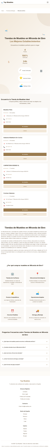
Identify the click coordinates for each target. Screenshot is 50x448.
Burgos (25, 436)
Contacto (25, 391)
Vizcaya (25, 414)
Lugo (25, 421)
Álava (25, 419)
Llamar (25, 130)
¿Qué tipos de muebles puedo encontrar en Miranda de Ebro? (19, 341)
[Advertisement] (25, 27)
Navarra (25, 416)
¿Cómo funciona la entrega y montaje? (14, 358)
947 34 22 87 (9, 174)
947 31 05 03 (8, 118)
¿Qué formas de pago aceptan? (12, 364)
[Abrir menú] (47, 2)
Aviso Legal (25, 394)
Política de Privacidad (25, 396)
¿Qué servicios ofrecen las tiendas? (13, 353)
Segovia (25, 433)
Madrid (25, 428)
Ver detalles (25, 126)
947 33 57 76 (9, 146)
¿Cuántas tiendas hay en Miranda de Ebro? (15, 347)
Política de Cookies (25, 399)
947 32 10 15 (8, 202)
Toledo (25, 431)
